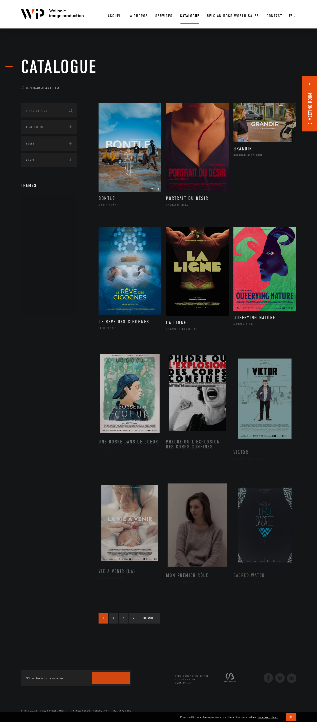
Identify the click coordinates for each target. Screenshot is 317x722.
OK (291, 717)
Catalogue (59, 67)
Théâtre (36, 306)
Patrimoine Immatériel (49, 268)
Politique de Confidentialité (89, 711)
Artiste (36, 230)
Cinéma (36, 238)
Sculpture (38, 298)
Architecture (41, 215)
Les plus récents (284, 83)
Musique (37, 261)
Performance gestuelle (49, 283)
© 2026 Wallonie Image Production (43, 711)
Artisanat (38, 223)
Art (28, 201)
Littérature (39, 253)
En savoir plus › (268, 717)
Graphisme (39, 245)
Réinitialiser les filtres (40, 87)
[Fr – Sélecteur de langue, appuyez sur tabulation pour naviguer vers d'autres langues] (291, 14)
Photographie (42, 291)
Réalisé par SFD (122, 711)
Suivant (149, 618)
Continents (34, 322)
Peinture (37, 276)
